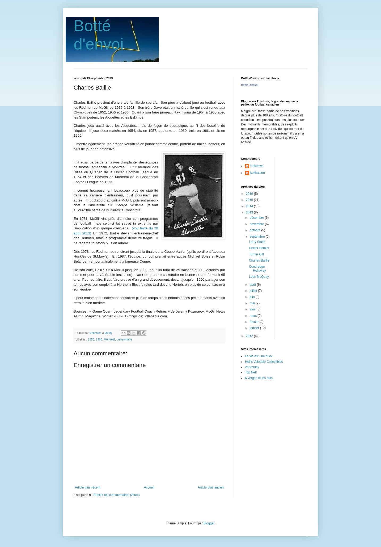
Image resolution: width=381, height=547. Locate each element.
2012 (250, 336)
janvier (255, 328)
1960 (99, 339)
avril (253, 309)
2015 (250, 200)
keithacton (257, 173)
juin (253, 297)
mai (253, 303)
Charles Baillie (259, 260)
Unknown (257, 166)
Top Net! (251, 372)
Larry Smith (257, 242)
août (253, 285)
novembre (257, 224)
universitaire (124, 339)
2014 (250, 206)
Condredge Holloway (257, 268)
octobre (255, 230)
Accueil (149, 487)
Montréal (109, 339)
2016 (250, 194)
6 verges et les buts (259, 378)
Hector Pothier (259, 248)
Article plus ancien (211, 487)
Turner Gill (256, 254)
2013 (250, 212)
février (255, 322)
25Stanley (252, 367)
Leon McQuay (259, 277)
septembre (258, 236)
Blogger (209, 523)
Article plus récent (87, 487)
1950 (91, 339)
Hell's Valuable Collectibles (264, 362)
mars (254, 316)
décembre (257, 218)
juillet (254, 291)
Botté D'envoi (249, 84)
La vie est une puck (258, 356)
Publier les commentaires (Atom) (117, 495)
